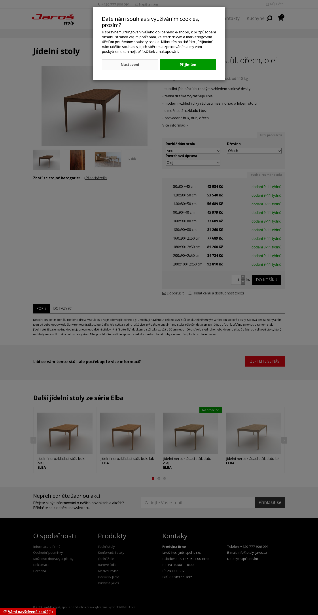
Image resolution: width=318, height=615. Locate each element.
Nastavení (130, 64)
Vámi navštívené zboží (26, 611)
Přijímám (188, 64)
